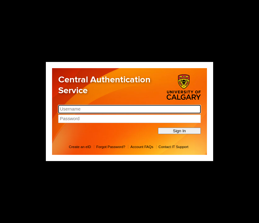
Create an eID (80, 147)
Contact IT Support (173, 147)
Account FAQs (141, 147)
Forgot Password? (110, 147)
